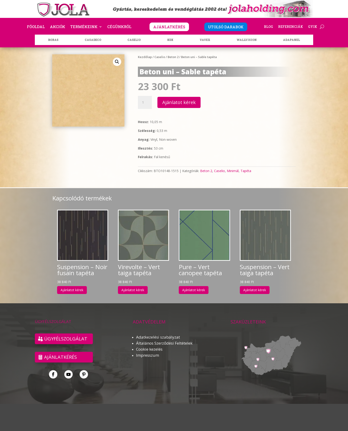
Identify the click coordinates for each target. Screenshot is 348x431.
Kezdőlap (145, 57)
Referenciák (290, 27)
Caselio (159, 57)
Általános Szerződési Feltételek (164, 343)
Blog (268, 27)
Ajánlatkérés (60, 357)
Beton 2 (173, 57)
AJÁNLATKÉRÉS (169, 26)
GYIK (312, 27)
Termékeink (84, 27)
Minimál (233, 171)
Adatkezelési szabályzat (158, 337)
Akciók (57, 27)
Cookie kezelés (149, 349)
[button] (117, 62)
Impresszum (147, 355)
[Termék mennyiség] (145, 102)
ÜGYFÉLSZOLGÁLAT (65, 339)
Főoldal (36, 27)
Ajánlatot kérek (179, 102)
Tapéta (246, 171)
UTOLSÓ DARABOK (226, 26)
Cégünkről (119, 27)
